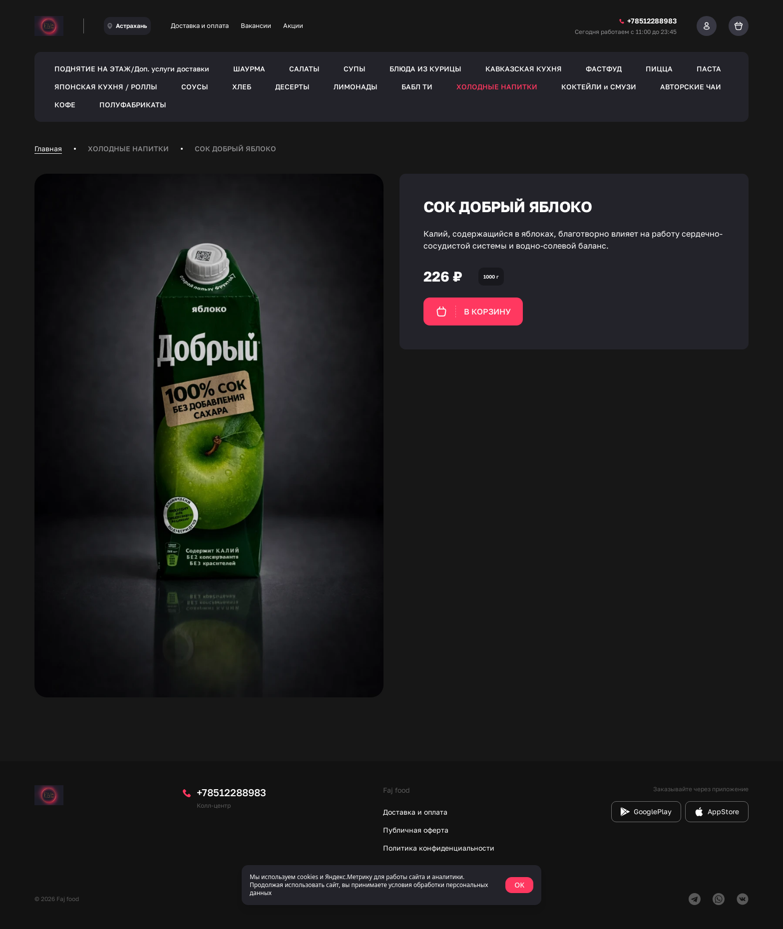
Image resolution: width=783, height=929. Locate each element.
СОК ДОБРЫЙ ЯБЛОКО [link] (235, 148)
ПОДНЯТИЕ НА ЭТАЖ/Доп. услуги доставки (131, 68)
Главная (48, 148)
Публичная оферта (415, 830)
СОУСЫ (194, 86)
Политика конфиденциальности (438, 848)
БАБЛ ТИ (416, 86)
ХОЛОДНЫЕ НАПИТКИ (496, 86)
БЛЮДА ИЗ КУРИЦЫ (425, 68)
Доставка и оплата (200, 25)
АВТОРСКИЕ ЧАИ (690, 86)
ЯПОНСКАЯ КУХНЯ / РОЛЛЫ (105, 86)
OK (519, 885)
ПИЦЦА (659, 68)
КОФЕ (64, 104)
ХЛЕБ (241, 86)
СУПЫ (355, 68)
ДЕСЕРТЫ (292, 86)
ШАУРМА (249, 68)
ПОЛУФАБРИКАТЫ (132, 104)
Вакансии (256, 25)
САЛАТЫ (304, 68)
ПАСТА (709, 68)
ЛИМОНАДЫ (356, 86)
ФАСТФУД (604, 68)
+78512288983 (231, 792)
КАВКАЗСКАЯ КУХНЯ (523, 68)
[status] (391, 885)
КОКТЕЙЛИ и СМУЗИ (598, 86)
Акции (293, 25)
